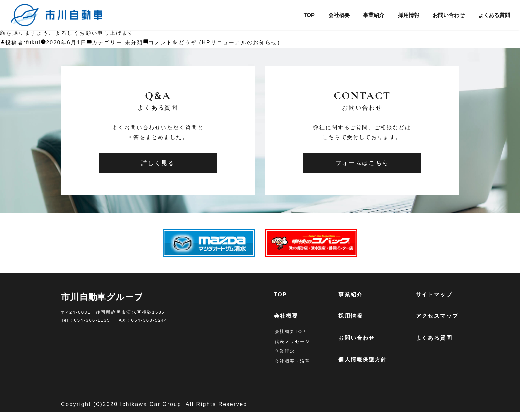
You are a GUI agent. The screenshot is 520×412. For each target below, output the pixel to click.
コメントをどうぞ (215, 42)
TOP (298, 15)
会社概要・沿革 (292, 361)
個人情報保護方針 (363, 360)
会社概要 (329, 15)
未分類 (134, 42)
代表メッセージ (292, 341)
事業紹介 (366, 15)
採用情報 (402, 15)
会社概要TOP (290, 331)
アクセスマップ (437, 316)
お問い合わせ (445, 15)
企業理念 (285, 351)
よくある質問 (493, 15)
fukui (33, 42)
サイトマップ (434, 294)
